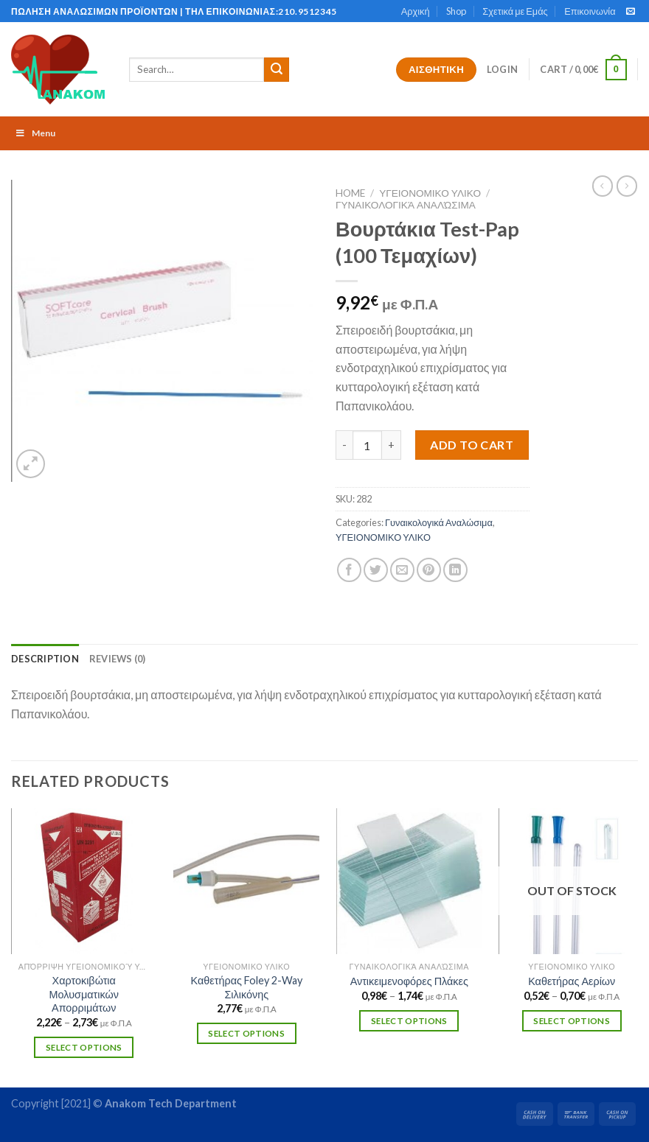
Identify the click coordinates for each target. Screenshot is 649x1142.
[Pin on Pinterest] (429, 570)
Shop (456, 11)
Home (350, 193)
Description (45, 659)
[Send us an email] (630, 12)
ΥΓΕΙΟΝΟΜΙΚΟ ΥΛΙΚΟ (430, 193)
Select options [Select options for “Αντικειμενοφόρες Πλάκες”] (409, 1021)
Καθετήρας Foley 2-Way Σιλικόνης (246, 987)
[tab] (45, 658)
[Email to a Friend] (402, 570)
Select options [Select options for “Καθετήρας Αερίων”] (571, 1021)
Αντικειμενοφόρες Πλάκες (409, 981)
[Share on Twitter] (376, 570)
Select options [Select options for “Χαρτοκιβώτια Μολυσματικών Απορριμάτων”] (84, 1047)
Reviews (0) (117, 659)
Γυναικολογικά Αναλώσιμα (406, 205)
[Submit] (276, 70)
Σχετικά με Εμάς (514, 11)
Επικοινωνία (589, 11)
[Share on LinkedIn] (455, 570)
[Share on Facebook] (349, 570)
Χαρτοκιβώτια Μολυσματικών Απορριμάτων (84, 994)
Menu (35, 133)
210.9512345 (307, 11)
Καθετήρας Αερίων (571, 981)
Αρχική (415, 11)
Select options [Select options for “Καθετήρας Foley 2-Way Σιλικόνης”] (246, 1033)
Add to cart (471, 445)
